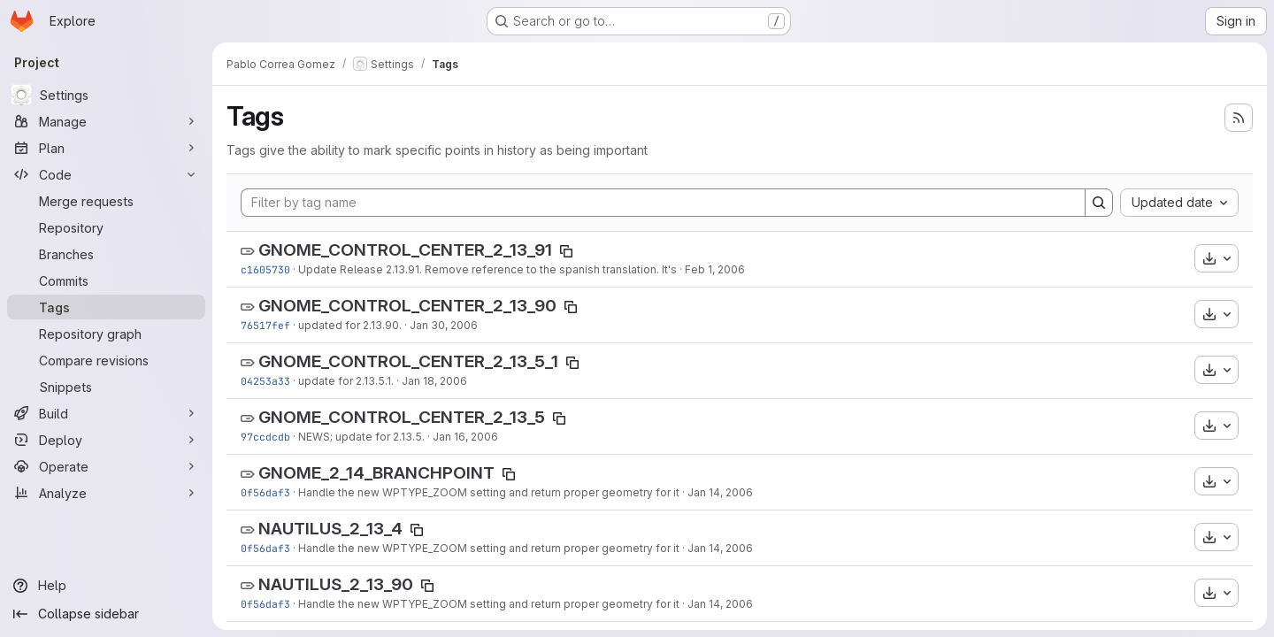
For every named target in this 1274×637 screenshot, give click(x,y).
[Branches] (106, 254)
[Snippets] (106, 386)
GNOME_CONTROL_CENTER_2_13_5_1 (408, 361)
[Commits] (106, 280)
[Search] (1099, 202)
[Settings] (106, 94)
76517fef (265, 325)
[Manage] (106, 121)
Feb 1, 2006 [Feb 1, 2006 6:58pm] (715, 269)
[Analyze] (106, 492)
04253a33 (265, 381)
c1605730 (265, 269)
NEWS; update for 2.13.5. (361, 436)
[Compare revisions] (106, 360)
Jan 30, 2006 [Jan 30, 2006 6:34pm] (444, 325)
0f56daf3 (265, 492)
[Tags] (106, 307)
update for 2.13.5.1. (346, 381)
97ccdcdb (265, 436)
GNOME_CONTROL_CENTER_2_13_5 (401, 417)
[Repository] (106, 227)
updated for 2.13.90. (350, 325)
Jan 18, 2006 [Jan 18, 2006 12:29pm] (434, 381)
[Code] (106, 174)
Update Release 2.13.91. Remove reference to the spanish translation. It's (487, 269)
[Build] (106, 413)
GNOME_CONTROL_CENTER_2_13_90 (407, 305)
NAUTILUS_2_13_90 (335, 584)
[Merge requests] (106, 200)
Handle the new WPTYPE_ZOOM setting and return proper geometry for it (488, 492)
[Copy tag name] (566, 251)
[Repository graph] (106, 333)
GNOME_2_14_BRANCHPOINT (376, 473)
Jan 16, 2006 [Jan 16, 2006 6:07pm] (465, 436)
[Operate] (106, 466)
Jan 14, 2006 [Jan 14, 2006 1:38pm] (720, 492)
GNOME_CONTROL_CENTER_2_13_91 (405, 250)
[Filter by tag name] (663, 202)
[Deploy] (106, 439)
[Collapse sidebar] (106, 614)
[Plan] (106, 147)
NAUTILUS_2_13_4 (330, 528)
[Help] (106, 585)
